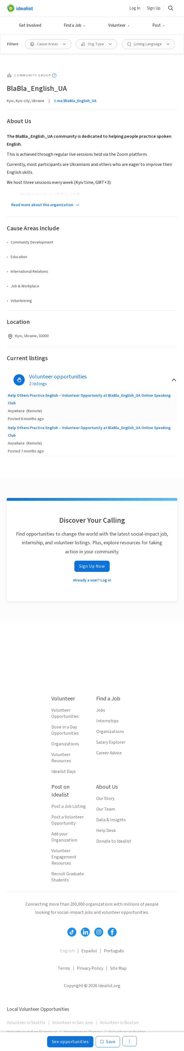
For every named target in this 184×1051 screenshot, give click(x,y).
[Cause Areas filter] (48, 44)
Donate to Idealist (113, 841)
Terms (64, 968)
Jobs (100, 710)
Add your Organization (64, 837)
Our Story (105, 798)
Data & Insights (111, 820)
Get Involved (30, 25)
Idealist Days (63, 771)
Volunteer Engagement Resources (64, 857)
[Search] (170, 8)
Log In (134, 8)
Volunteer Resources (61, 758)
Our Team (105, 809)
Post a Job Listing (68, 806)
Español (89, 951)
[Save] (108, 1041)
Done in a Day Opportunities (65, 730)
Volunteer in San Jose (72, 1023)
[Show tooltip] (54, 75)
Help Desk (106, 830)
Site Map (118, 968)
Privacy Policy (90, 968)
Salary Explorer (110, 742)
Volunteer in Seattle (26, 1023)
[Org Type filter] (96, 44)
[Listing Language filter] (148, 44)
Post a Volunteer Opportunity (67, 820)
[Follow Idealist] (71, 932)
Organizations (65, 744)
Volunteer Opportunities (65, 713)
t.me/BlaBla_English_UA (75, 101)
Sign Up (153, 8)
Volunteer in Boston (119, 1023)
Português (114, 951)
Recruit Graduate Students (67, 877)
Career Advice (109, 753)
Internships (107, 721)
